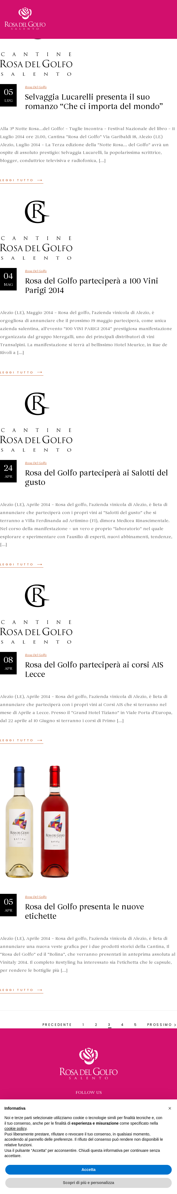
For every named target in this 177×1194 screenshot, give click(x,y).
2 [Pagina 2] (96, 1024)
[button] (169, 1108)
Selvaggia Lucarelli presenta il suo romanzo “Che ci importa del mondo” (94, 101)
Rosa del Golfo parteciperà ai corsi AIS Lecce (94, 669)
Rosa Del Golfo (36, 87)
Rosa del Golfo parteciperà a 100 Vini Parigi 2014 (91, 285)
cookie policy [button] (15, 1128)
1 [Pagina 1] (84, 1024)
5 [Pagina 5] (136, 1024)
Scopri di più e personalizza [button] (88, 1182)
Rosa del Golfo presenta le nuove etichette (84, 911)
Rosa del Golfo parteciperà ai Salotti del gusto (96, 477)
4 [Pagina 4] (122, 1024)
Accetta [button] (88, 1169)
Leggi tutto (21, 180)
